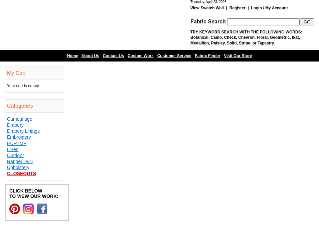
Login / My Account (269, 8)
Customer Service (174, 55)
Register (237, 8)
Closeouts (21, 173)
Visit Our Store (238, 55)
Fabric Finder (207, 55)
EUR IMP (16, 143)
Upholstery (18, 167)
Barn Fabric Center (67, 25)
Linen (12, 149)
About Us (90, 55)
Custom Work (141, 55)
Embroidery (19, 137)
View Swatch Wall (207, 8)
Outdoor (15, 155)
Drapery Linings (23, 131)
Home (72, 55)
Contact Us (113, 55)
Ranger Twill (20, 161)
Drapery (15, 125)
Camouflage (19, 119)
